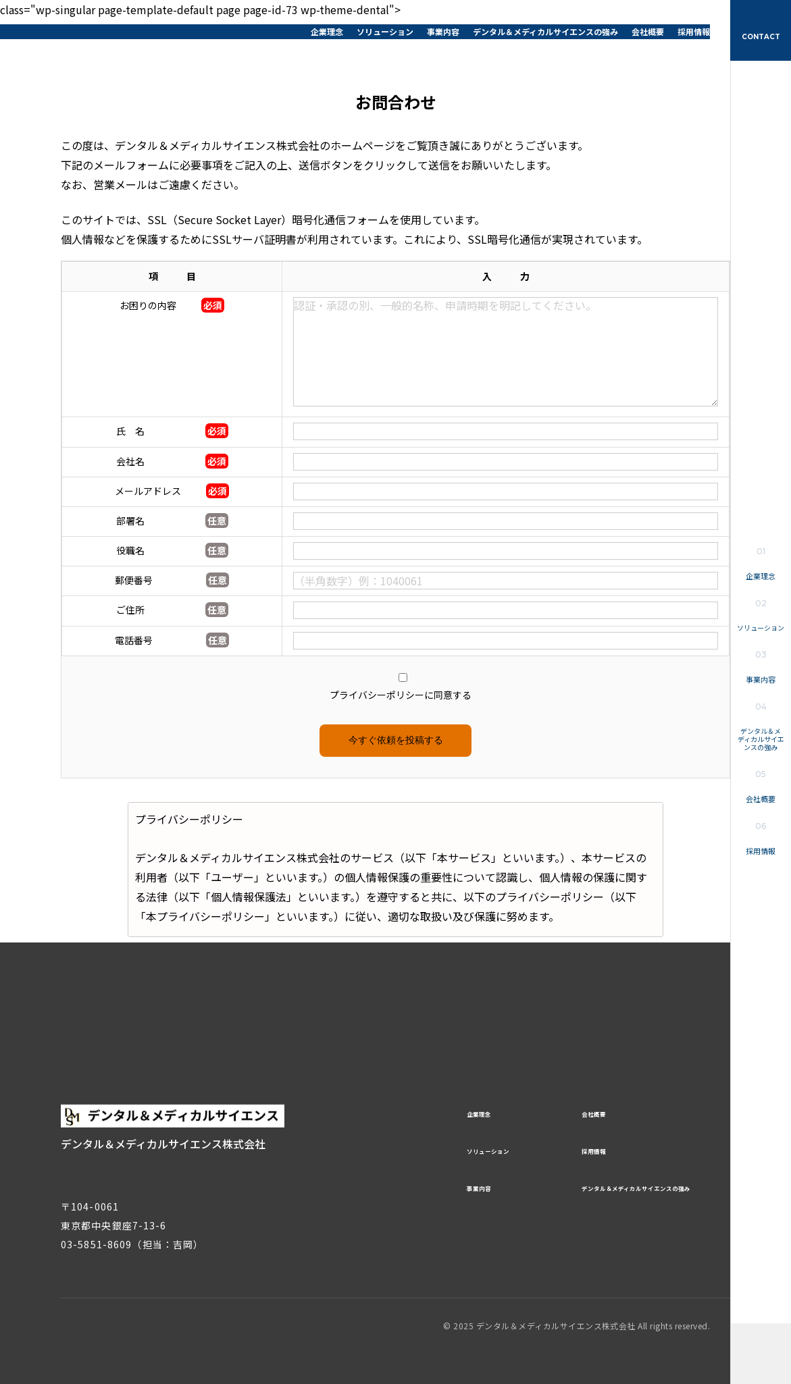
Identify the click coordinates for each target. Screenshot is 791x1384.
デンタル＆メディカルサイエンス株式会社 (94, 30)
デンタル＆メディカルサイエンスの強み (545, 31)
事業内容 (443, 31)
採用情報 (694, 31)
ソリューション (385, 31)
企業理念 (327, 31)
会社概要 (648, 31)
